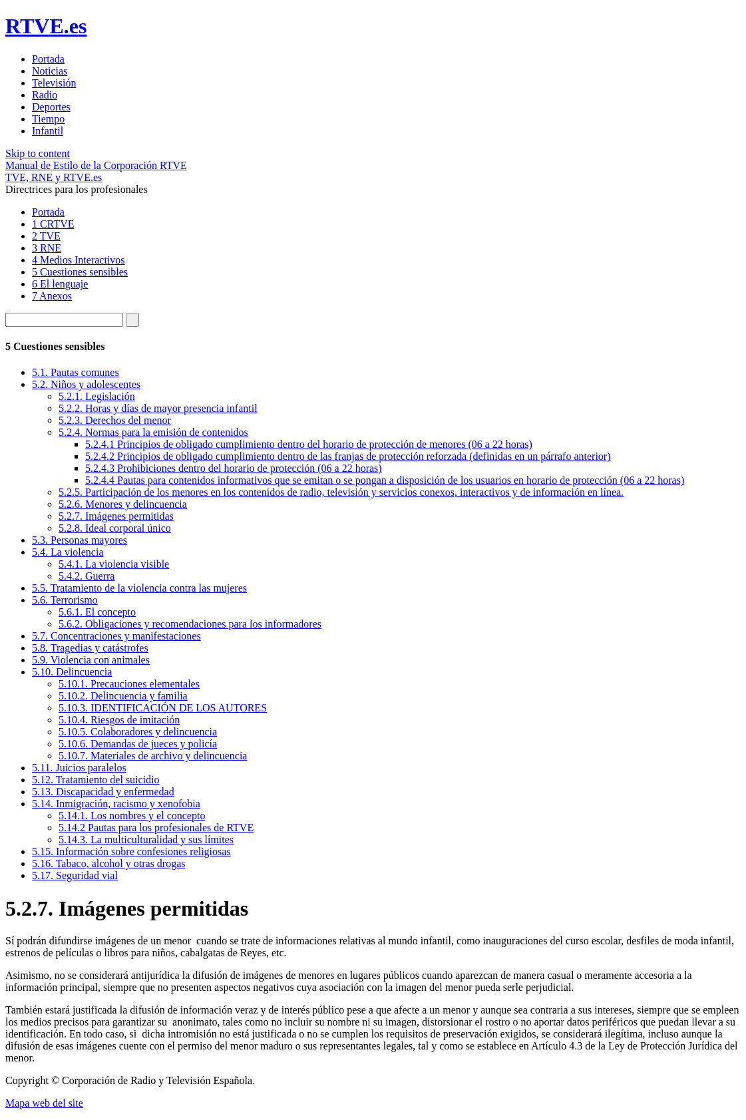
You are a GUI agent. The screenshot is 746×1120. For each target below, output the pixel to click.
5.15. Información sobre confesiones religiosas (131, 851)
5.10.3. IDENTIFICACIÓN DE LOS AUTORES (163, 707)
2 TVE (46, 236)
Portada (48, 212)
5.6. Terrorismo (65, 600)
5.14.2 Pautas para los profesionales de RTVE (156, 827)
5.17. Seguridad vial (75, 875)
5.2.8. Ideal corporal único (115, 528)
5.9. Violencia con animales (91, 659)
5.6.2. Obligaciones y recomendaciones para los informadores (190, 624)
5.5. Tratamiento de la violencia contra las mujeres (139, 588)
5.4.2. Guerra (86, 576)
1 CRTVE (53, 224)
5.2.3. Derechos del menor (115, 420)
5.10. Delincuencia (72, 671)
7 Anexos (52, 295)
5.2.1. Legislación (97, 396)
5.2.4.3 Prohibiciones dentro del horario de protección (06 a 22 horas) (233, 468)
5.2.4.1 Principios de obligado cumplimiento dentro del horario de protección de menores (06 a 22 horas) (308, 444)
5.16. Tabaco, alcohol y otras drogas (109, 863)
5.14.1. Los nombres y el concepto (132, 815)
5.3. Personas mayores (79, 540)
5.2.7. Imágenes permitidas (116, 516)
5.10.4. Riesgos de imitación (119, 719)
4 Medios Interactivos (78, 260)
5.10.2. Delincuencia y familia (123, 695)
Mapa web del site (44, 1103)
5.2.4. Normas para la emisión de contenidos (153, 432)
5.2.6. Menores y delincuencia (123, 504)
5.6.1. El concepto (97, 612)
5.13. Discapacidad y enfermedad (103, 791)
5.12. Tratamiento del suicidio (96, 779)
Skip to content (37, 153)
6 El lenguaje (60, 283)
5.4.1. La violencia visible (114, 564)
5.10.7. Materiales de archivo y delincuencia (153, 755)
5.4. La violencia (68, 552)
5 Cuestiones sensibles (80, 272)
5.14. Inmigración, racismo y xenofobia (116, 803)
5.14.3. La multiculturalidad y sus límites (146, 839)
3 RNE (46, 248)
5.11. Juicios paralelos (79, 767)
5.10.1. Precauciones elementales (129, 683)
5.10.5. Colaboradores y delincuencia (138, 731)
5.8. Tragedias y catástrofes (90, 647)
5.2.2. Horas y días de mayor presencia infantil (158, 408)
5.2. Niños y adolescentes (86, 384)
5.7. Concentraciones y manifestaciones (116, 636)
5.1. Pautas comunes (75, 372)
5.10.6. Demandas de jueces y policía (138, 743)
